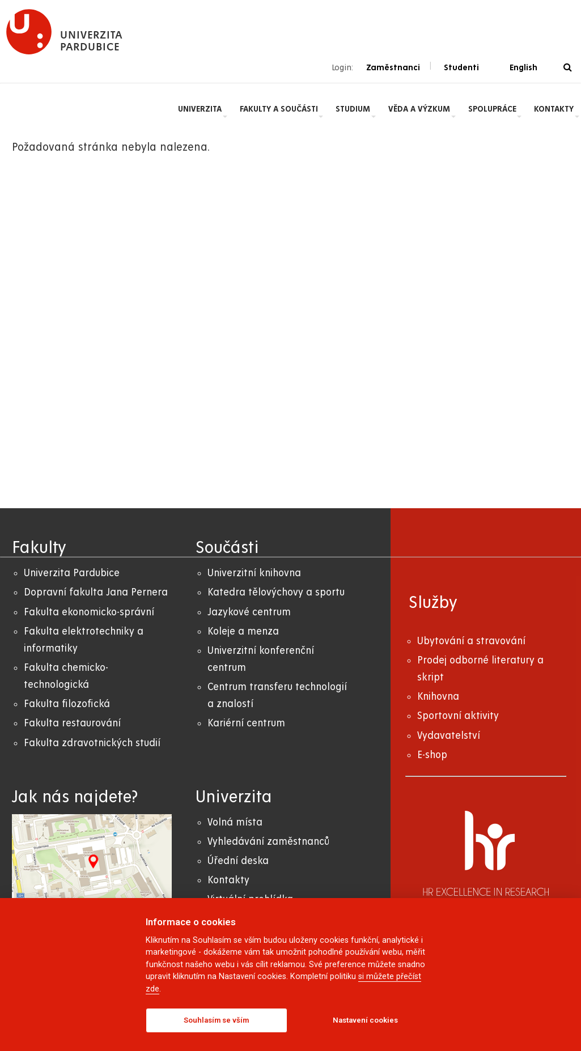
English (523, 67)
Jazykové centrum (249, 612)
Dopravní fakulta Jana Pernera (96, 592)
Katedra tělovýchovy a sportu (276, 592)
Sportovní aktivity (458, 715)
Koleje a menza (243, 631)
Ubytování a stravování (471, 641)
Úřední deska (238, 861)
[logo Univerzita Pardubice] (64, 31)
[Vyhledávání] (567, 67)
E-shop (432, 755)
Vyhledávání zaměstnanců (268, 841)
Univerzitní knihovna (254, 573)
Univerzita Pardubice (72, 573)
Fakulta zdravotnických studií (92, 743)
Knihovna (438, 696)
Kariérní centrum (246, 723)
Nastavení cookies (365, 1020)
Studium (353, 108)
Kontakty (554, 108)
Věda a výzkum (419, 108)
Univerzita (200, 108)
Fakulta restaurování (72, 723)
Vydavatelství (448, 735)
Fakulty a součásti (279, 108)
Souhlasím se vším (216, 1020)
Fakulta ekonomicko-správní (89, 612)
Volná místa (234, 822)
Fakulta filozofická (67, 704)
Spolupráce (492, 108)
